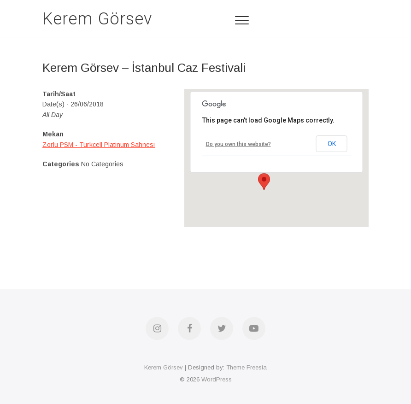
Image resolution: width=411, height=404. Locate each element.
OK (332, 143)
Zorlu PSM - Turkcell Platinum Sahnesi (98, 144)
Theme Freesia (246, 367)
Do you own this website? (238, 144)
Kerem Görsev (97, 19)
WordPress (216, 379)
